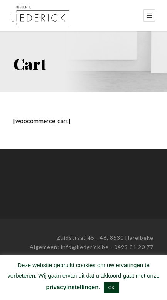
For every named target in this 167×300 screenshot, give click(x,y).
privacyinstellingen (72, 287)
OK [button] (111, 287)
